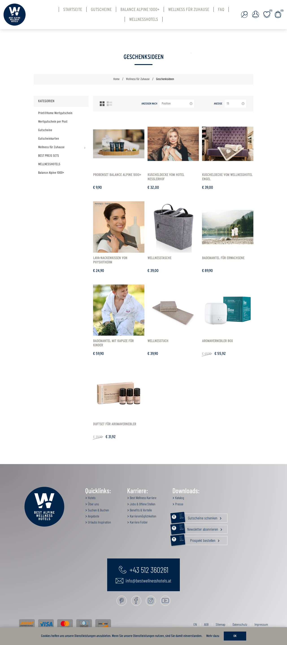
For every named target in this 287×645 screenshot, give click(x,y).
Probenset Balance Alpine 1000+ (117, 175)
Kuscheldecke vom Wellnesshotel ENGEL (227, 177)
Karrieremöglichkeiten (142, 516)
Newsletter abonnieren (195, 529)
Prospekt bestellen (194, 540)
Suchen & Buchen (98, 510)
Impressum (261, 624)
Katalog (179, 497)
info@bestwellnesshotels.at (143, 580)
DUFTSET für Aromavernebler (114, 424)
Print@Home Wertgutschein (55, 113)
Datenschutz (240, 624)
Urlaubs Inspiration (99, 522)
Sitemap (220, 624)
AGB (206, 624)
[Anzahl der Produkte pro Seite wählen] (235, 103)
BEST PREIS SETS (48, 155)
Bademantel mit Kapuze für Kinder (113, 343)
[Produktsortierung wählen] (177, 103)
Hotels (91, 497)
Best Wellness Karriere (142, 497)
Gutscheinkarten (48, 138)
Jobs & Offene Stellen (142, 504)
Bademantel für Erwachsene (223, 258)
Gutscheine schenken (195, 518)
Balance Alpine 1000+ (51, 172)
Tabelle (102, 103)
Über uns (93, 504)
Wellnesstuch (158, 341)
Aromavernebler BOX (217, 341)
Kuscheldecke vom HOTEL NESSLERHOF (166, 177)
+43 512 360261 (143, 569)
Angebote (93, 516)
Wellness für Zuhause (51, 147)
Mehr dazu (212, 636)
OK (235, 636)
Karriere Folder (138, 522)
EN (195, 624)
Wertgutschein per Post (52, 121)
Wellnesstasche (159, 258)
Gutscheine (45, 130)
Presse (178, 504)
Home (116, 79)
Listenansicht (109, 103)
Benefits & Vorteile (140, 510)
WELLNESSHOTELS (49, 164)
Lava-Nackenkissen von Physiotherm (110, 260)
